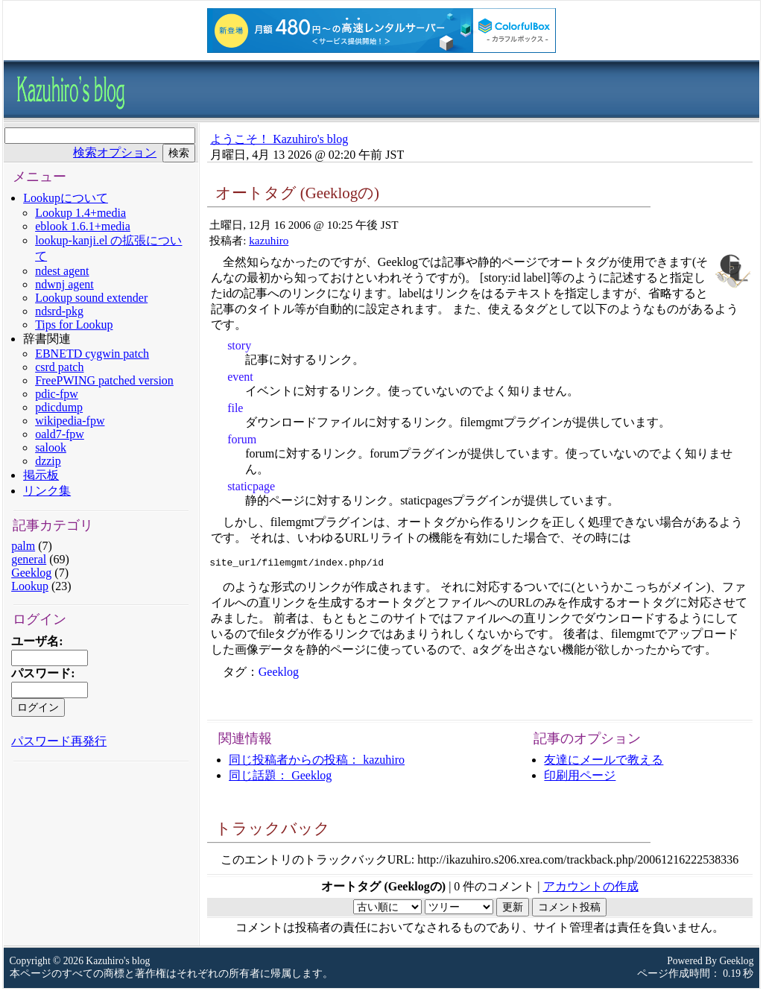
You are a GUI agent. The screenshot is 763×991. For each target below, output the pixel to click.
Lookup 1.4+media (80, 212)
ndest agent (62, 271)
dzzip (48, 461)
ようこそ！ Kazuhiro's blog (279, 139)
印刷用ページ (579, 777)
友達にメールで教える (603, 762)
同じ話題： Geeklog (280, 777)
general (28, 559)
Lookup (29, 586)
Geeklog (31, 572)
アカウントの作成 (591, 888)
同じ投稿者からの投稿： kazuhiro (317, 762)
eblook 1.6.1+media (82, 226)
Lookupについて (65, 197)
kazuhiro (268, 240)
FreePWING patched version (104, 380)
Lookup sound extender (91, 297)
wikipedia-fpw (69, 420)
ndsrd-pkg (59, 311)
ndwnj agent (64, 284)
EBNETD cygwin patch (92, 353)
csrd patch (59, 367)
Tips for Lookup (74, 324)
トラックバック (272, 830)
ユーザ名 (35, 641)
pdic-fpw (56, 393)
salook (50, 447)
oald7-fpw (59, 434)
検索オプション (114, 152)
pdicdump (59, 407)
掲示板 (41, 475)
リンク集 (47, 490)
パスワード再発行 (59, 741)
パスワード (41, 673)
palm (23, 545)
